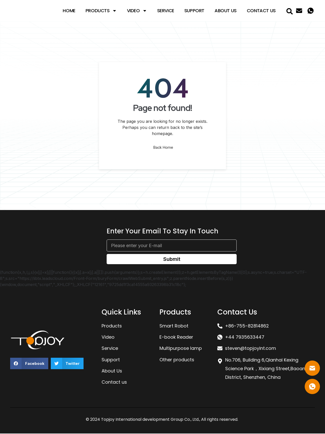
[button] (29, 364)
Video (137, 11)
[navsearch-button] (290, 11)
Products (101, 11)
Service (165, 10)
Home (69, 10)
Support (194, 10)
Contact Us (261, 10)
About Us (226, 10)
